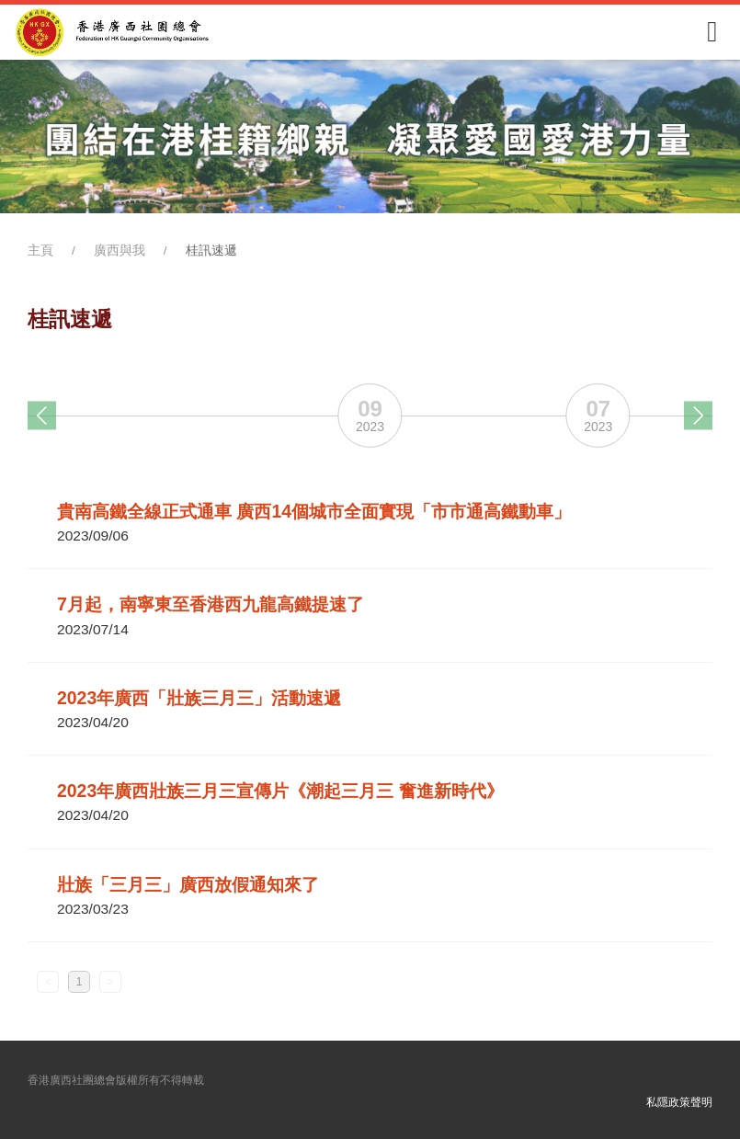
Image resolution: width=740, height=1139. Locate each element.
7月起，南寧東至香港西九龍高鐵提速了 (210, 604)
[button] (42, 415)
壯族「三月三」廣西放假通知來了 (188, 884)
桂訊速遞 (211, 250)
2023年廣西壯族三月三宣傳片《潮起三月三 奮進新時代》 (280, 790)
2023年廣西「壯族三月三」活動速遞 (199, 698)
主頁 (40, 250)
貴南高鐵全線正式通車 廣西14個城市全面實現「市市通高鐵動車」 (314, 511)
